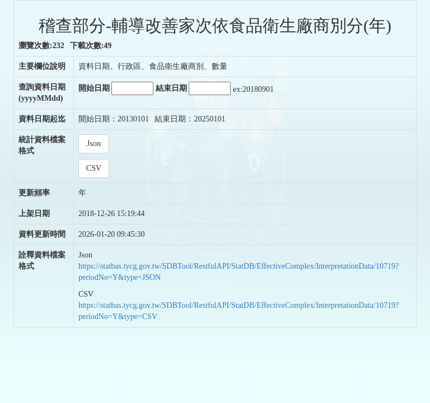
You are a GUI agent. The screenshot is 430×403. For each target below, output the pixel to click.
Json (94, 143)
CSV (93, 168)
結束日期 (193, 88)
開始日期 (116, 88)
